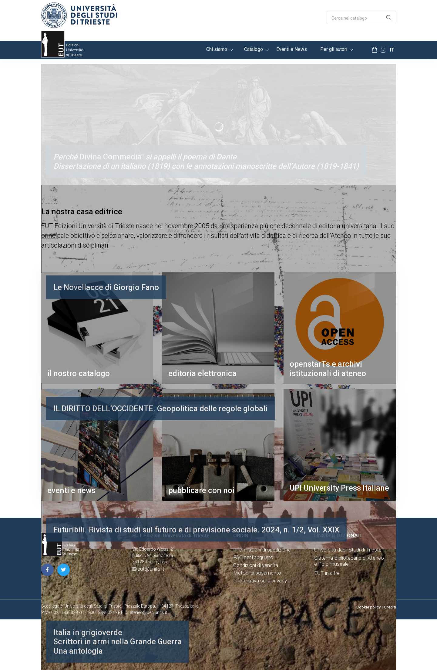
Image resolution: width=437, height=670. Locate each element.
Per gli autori (333, 49)
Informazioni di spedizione (262, 550)
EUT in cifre (327, 573)
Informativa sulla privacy (260, 581)
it (392, 50)
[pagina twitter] (63, 570)
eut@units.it (150, 569)
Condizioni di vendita (255, 565)
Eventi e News (291, 49)
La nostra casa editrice (81, 211)
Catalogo (253, 49)
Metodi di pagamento (257, 573)
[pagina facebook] (47, 570)
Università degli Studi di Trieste (348, 550)
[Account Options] (383, 50)
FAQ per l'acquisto (253, 557)
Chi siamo (216, 49)
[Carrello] (374, 50)
